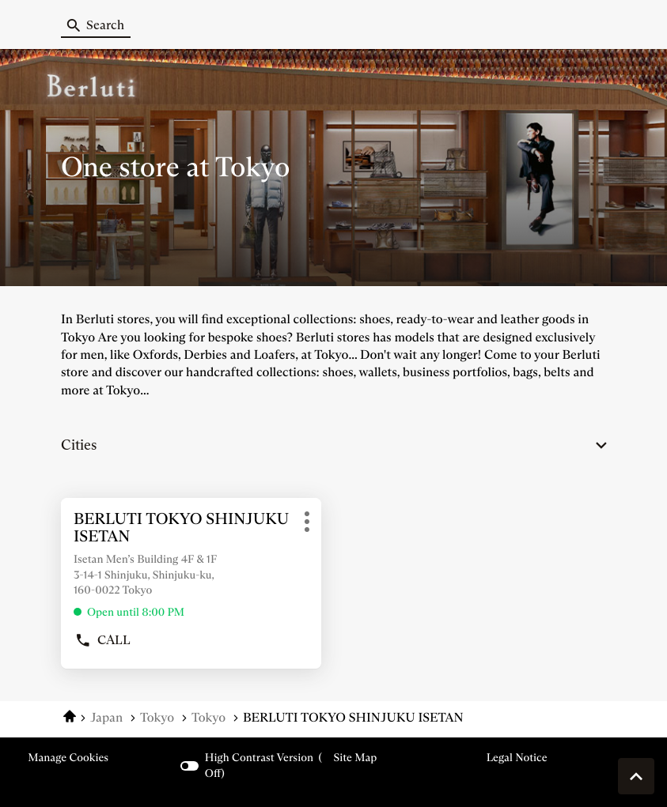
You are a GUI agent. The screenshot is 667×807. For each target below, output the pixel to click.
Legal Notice (517, 757)
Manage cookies (68, 757)
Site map (355, 757)
